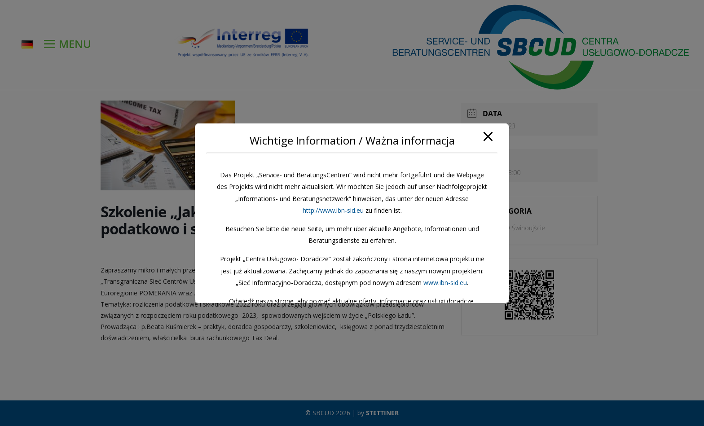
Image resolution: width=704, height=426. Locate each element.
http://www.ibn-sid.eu (333, 210)
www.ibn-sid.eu (445, 282)
